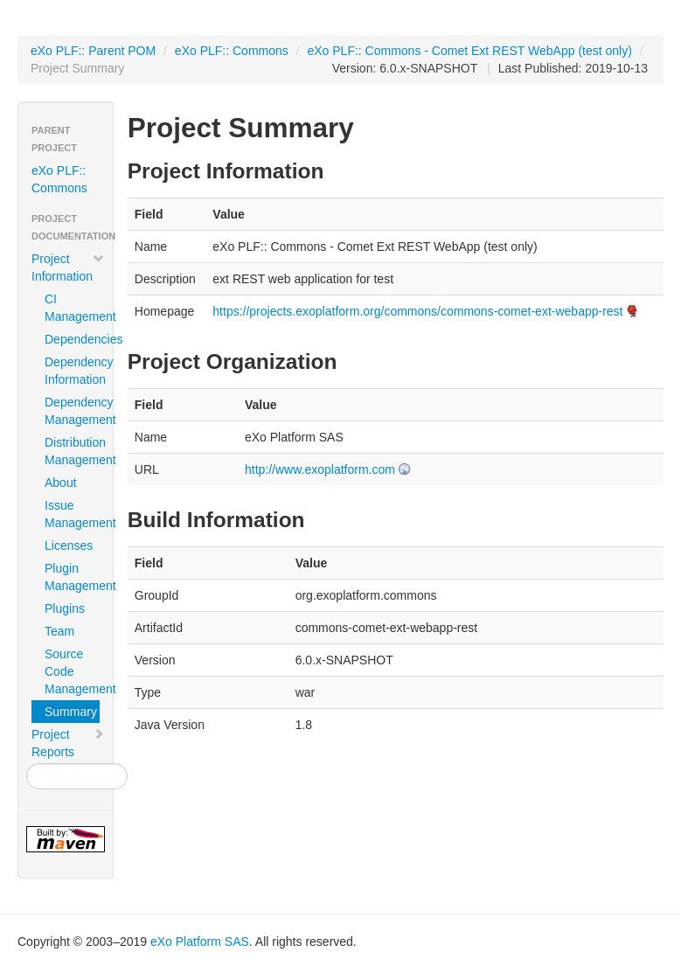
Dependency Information (72, 370)
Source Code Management (72, 671)
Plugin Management (72, 577)
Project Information (68, 267)
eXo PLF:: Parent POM (93, 51)
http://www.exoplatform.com (320, 469)
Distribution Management (72, 451)
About (61, 483)
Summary (71, 712)
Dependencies (72, 339)
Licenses (69, 545)
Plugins (65, 608)
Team (59, 631)
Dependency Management (72, 411)
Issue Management (72, 514)
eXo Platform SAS (199, 942)
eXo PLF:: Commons (231, 51)
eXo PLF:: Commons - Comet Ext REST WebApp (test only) (469, 51)
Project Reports (68, 743)
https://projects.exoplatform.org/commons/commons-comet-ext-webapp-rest (417, 311)
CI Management (72, 307)
